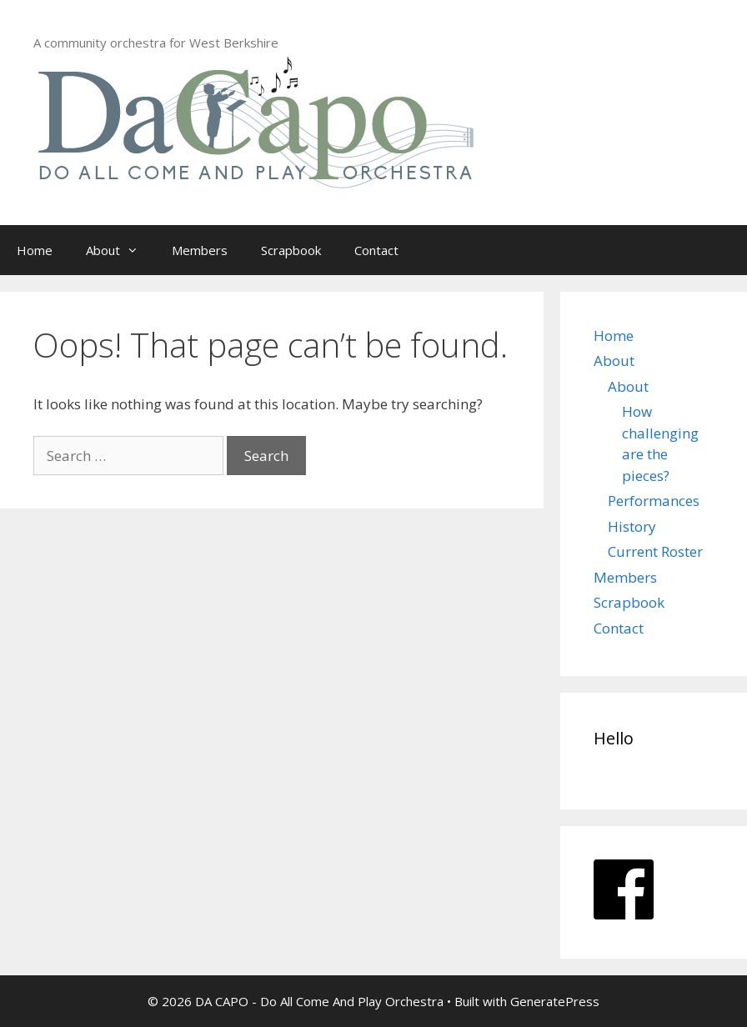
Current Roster (655, 551)
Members (200, 250)
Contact (376, 250)
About (120, 250)
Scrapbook (291, 250)
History (632, 526)
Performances (653, 500)
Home (35, 250)
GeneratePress (554, 1001)
